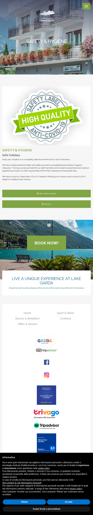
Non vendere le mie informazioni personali (21, 483)
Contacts (65, 318)
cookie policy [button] (44, 468)
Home (27, 313)
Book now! (47, 243)
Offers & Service (27, 324)
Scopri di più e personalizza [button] (46, 509)
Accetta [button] (68, 502)
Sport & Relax (65, 313)
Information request (46, 193)
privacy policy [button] (76, 488)
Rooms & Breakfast (27, 318)
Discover (46, 204)
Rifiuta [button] (24, 502)
